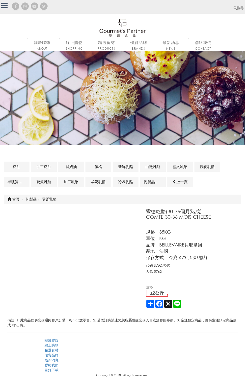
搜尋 (239, 7)
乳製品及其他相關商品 (155, 181)
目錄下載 (51, 370)
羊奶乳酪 (98, 181)
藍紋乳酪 (180, 166)
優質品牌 (51, 355)
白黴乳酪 (152, 166)
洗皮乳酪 (207, 166)
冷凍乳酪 (125, 181)
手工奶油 (43, 166)
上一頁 (180, 181)
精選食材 (51, 350)
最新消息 (51, 360)
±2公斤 (157, 293)
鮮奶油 (71, 166)
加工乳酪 (71, 181)
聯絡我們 (51, 365)
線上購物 (51, 345)
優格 (98, 166)
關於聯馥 (51, 340)
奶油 (16, 166)
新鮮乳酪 (125, 166)
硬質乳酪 (43, 181)
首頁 (13, 199)
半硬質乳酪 (16, 181)
